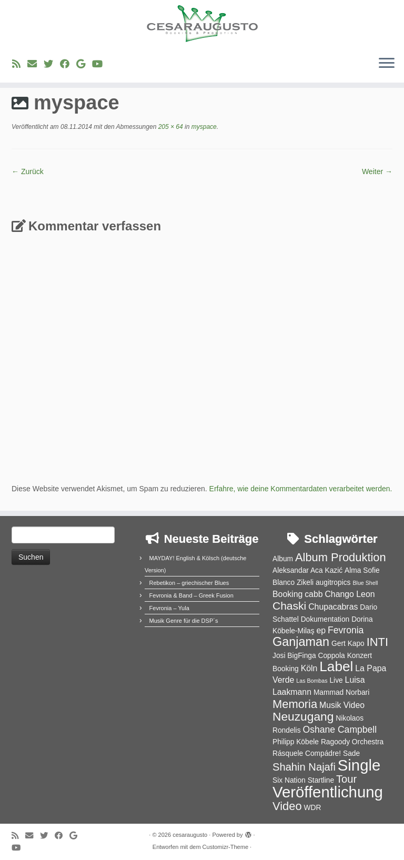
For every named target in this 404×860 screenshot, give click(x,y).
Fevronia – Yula (169, 608)
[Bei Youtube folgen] (100, 64)
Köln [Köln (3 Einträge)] (309, 668)
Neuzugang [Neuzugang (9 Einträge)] (303, 716)
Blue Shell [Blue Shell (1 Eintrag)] (365, 583)
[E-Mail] (35, 64)
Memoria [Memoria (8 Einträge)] (294, 704)
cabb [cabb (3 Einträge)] (313, 594)
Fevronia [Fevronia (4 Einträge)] (345, 630)
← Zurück (28, 171)
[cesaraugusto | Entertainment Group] (202, 23)
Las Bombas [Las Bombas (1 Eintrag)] (311, 680)
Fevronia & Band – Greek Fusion (191, 595)
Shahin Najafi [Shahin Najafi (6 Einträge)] (304, 767)
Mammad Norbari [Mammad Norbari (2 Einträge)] (341, 692)
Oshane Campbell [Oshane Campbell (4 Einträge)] (339, 729)
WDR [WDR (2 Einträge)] (312, 808)
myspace (202, 126)
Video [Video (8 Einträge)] (287, 806)
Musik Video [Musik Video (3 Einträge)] (342, 705)
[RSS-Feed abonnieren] (19, 64)
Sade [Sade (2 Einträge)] (351, 753)
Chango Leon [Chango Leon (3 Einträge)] (350, 594)
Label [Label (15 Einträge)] (336, 666)
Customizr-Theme (225, 847)
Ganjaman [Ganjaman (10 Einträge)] (300, 642)
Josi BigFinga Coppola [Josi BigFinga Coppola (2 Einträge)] (308, 656)
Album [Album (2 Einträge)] (282, 559)
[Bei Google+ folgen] (84, 64)
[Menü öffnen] (387, 64)
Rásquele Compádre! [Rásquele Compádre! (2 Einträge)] (306, 753)
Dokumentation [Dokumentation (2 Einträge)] (325, 619)
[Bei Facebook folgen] (68, 64)
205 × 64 (169, 126)
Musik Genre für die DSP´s (183, 621)
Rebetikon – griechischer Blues (189, 583)
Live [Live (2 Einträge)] (335, 680)
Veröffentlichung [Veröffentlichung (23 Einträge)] (327, 792)
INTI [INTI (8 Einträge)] (377, 642)
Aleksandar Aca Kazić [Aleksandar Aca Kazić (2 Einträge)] (307, 570)
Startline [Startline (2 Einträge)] (321, 780)
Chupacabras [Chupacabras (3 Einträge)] (333, 606)
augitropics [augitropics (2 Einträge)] (333, 582)
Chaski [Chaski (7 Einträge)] (289, 606)
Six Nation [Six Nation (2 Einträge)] (289, 780)
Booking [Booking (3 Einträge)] (287, 594)
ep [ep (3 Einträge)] (321, 630)
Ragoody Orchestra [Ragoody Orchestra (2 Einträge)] (352, 742)
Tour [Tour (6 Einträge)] (346, 779)
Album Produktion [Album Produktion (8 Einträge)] (340, 557)
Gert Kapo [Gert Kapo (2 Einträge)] (348, 643)
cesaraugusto (190, 835)
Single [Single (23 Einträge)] (359, 765)
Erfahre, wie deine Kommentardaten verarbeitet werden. (300, 488)
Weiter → (377, 171)
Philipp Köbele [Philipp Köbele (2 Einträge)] (295, 742)
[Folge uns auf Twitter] (52, 64)
